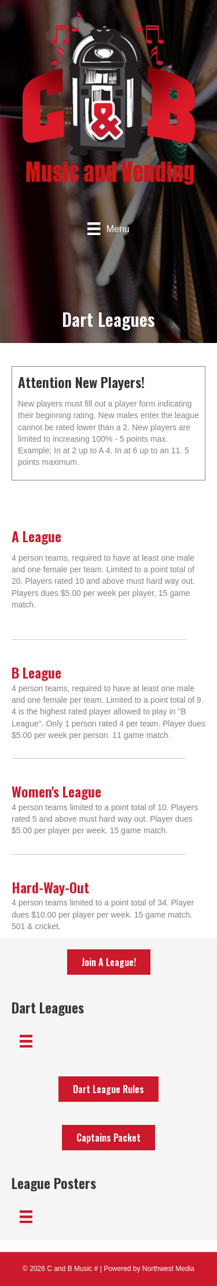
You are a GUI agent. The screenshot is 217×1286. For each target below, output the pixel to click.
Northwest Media (168, 1269)
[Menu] (108, 228)
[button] (108, 962)
